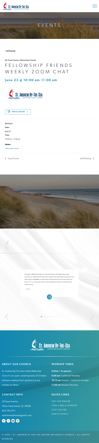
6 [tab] (57, 316)
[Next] (92, 316)
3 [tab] (48, 316)
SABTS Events (60, 414)
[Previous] (6, 316)
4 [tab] (51, 316)
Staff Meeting (86, 159)
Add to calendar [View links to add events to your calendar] (18, 112)
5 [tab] (54, 316)
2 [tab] (44, 316)
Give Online (59, 410)
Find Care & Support (65, 406)
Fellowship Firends (12, 148)
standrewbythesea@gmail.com (17, 415)
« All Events (10, 51)
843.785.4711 (8, 411)
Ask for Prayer (61, 401)
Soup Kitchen (13, 159)
